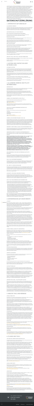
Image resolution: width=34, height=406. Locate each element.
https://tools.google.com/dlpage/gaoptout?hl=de (13, 323)
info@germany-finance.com (12, 102)
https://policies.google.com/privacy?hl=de (12, 368)
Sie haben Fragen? (16, 397)
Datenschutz (23, 404)
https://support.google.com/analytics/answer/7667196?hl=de (15, 333)
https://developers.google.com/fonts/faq (12, 368)
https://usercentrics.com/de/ (25, 232)
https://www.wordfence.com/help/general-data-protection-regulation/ (19, 385)
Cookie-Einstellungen (29, 404)
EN (6, 1)
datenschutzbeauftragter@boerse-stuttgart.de (14, 115)
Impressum (17, 404)
